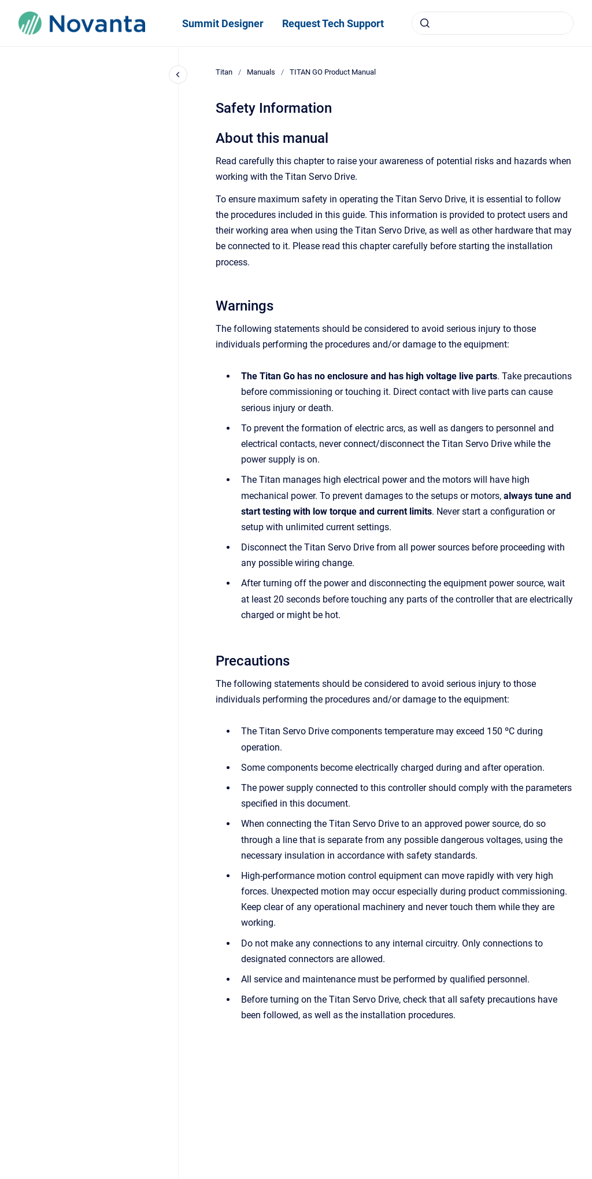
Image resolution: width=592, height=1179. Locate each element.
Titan (224, 72)
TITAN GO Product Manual (333, 72)
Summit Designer (223, 23)
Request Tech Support (333, 23)
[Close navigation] (178, 74)
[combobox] (492, 23)
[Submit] (425, 23)
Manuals (261, 72)
